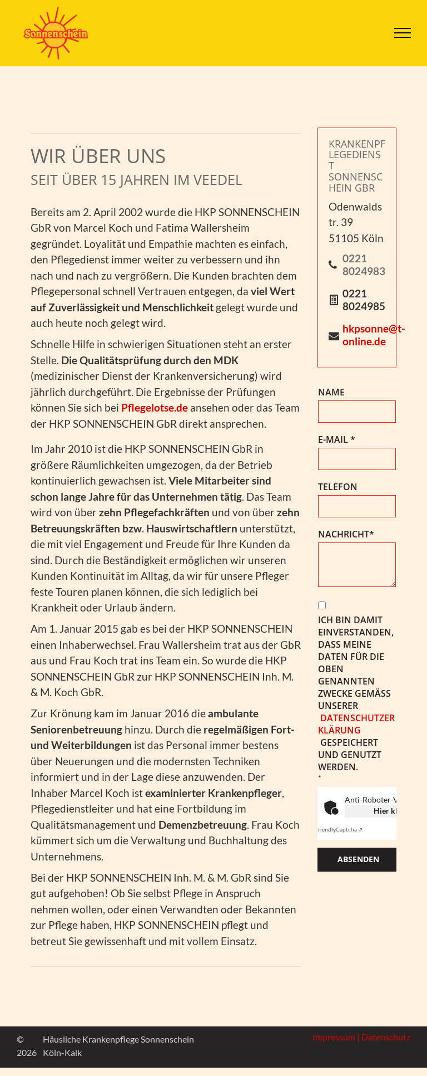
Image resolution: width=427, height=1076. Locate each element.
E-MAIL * (336, 439)
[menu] (402, 32)
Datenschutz (385, 1036)
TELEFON (338, 487)
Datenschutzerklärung (356, 724)
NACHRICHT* (346, 534)
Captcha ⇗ (339, 829)
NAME (331, 392)
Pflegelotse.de (154, 407)
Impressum (333, 1036)
